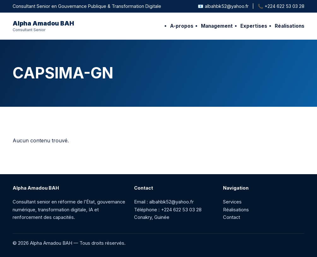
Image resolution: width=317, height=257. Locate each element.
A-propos (181, 26)
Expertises (253, 26)
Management (217, 26)
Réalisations (289, 26)
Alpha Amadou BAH (43, 26)
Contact (231, 217)
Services (232, 202)
